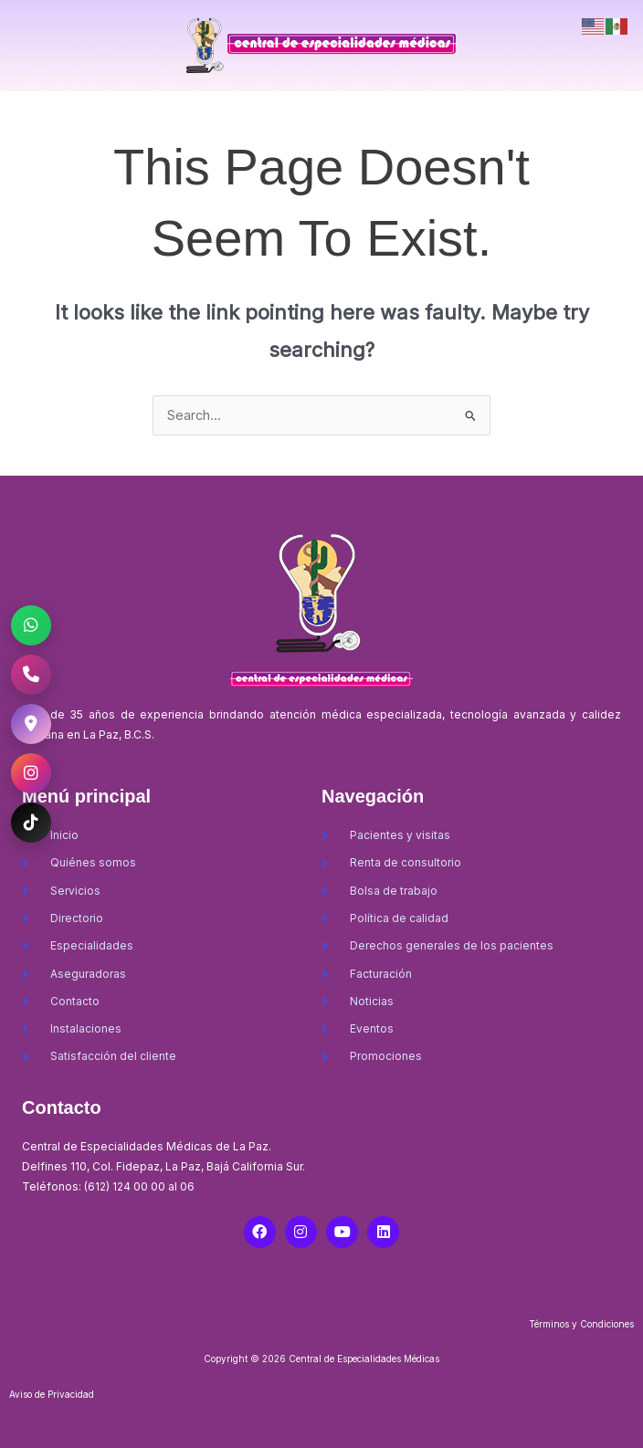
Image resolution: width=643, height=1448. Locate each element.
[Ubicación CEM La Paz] (31, 724)
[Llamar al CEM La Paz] (31, 675)
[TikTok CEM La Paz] (31, 823)
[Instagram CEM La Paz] (31, 773)
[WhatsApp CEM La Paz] (31, 625)
